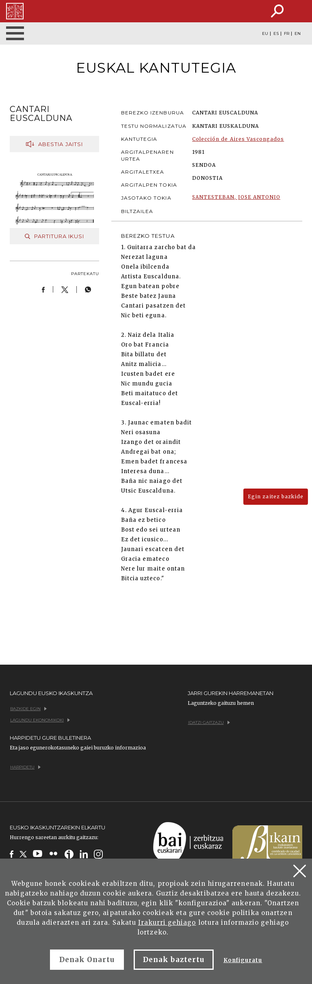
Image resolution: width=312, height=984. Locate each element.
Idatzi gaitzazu (209, 722)
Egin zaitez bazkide (275, 496)
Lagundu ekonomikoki (40, 720)
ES (276, 34)
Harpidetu (25, 767)
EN (298, 34)
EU (265, 34)
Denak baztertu (173, 959)
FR (286, 34)
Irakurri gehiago (167, 922)
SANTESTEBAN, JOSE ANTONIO (236, 197)
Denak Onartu (87, 959)
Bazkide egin (28, 708)
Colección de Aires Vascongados (238, 139)
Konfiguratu (242, 960)
